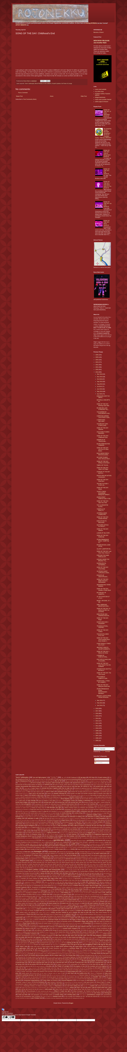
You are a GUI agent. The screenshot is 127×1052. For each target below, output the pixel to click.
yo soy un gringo (68, 996)
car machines (91, 804)
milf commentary (42, 883)
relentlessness (29, 917)
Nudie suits (21, 896)
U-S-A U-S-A (81, 978)
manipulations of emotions (34, 880)
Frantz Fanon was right (104, 836)
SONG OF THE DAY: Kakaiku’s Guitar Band (104, 589)
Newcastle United (96, 892)
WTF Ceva (82, 994)
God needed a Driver (77, 842)
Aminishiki (45, 786)
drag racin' (78, 822)
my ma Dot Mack (46, 889)
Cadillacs (46, 804)
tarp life (104, 952)
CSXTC (51, 815)
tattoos (110, 952)
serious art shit (92, 930)
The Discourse (19, 957)
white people (48, 989)
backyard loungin (62, 791)
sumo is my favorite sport (38, 948)
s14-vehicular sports (81, 925)
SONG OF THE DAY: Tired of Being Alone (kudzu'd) (107, 153)
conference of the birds (99, 811)
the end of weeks (51, 957)
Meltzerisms (52, 882)
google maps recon (31, 844)
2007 (97, 735)
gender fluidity (82, 840)
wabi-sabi (67, 984)
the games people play (95, 959)
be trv (25, 793)
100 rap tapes (82, 777)
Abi (85, 782)
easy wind (101, 823)
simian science (107, 934)
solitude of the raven (86, 939)
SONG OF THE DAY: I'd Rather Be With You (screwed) (103, 610)
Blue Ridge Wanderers (25, 798)
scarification (52, 926)
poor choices (19, 907)
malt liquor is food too (67, 878)
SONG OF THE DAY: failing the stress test (103, 685)
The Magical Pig (83, 964)
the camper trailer (57, 955)
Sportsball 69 (43, 942)
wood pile (81, 993)
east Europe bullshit (91, 823)
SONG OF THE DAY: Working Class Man (103, 404)
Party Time (58, 899)
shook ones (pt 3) (62, 933)
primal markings (100, 907)
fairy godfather (19, 831)
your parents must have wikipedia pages (54, 998)
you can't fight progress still (105, 996)
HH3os (73, 849)
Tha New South (95, 953)
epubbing (49, 827)
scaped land (42, 926)
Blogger (71, 1003)
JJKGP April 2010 (69, 860)
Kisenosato (69, 867)
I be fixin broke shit (71, 853)
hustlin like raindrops (49, 853)
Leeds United (108, 871)
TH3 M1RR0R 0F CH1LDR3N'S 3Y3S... (103, 412)
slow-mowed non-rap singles (59, 937)
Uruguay (82, 980)
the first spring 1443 (80, 959)
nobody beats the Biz (79, 894)
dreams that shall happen (31, 823)
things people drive (72, 971)
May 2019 (100, 391)
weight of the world (26, 987)
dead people (63, 816)
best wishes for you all (83, 795)
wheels (72, 987)
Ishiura (105, 858)
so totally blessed (57, 939)
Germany (18, 842)
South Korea (85, 941)
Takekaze (77, 952)
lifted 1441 (50, 873)
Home (51, 96)
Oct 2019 (99, 379)
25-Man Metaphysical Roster (24, 781)
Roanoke (21, 921)
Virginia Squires (33, 984)
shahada (84, 932)
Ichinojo (38, 857)
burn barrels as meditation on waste (101, 800)
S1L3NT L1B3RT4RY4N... (104, 549)
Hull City (28, 853)
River (95, 919)
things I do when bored (81, 969)
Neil (23, 892)
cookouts (109, 811)
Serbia (84, 930)
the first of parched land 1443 (29, 959)
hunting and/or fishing (36, 853)
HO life (110, 849)
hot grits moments (100, 851)
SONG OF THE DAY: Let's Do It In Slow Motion (102, 449)
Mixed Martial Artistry (94, 884)
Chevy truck (41, 807)
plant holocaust (75, 903)
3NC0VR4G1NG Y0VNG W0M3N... (104, 585)
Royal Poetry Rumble (29, 923)
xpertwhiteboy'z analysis (94, 994)
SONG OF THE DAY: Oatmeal (102, 428)
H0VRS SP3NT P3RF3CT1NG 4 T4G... (104, 497)
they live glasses (53, 969)
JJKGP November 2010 (46, 866)
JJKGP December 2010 (24, 862)
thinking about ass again (87, 971)
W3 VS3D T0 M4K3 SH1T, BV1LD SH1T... (104, 458)
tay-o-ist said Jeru (22, 953)
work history (97, 993)
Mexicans (18, 884)
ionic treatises (94, 858)
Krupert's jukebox (56, 83)
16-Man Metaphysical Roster (37, 779)
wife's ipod (102, 989)
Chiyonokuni (107, 807)
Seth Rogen (18, 932)
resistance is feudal (52, 917)
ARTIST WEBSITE (21, 25)
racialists (78, 910)
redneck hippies (100, 916)
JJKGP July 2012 (33, 864)
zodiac (81, 998)
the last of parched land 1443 (58, 962)
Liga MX (76, 873)
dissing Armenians (91, 820)
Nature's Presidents (100, 891)
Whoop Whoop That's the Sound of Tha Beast (85, 989)
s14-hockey (40, 925)
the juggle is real (76, 960)
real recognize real (21, 916)
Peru (81, 901)
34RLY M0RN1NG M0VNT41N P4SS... (103, 605)
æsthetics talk (96, 782)
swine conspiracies (94, 950)
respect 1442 (84, 918)
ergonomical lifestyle (58, 827)
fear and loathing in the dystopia (67, 831)
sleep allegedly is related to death (102, 935)
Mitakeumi (83, 883)
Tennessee (60, 953)
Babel (29, 791)
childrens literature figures (71, 807)
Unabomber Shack (91, 978)
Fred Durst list (19, 838)
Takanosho (64, 952)
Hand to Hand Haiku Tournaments (24, 847)
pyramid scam (56, 910)
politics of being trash (90, 905)
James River (48, 860)
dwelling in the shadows (75, 824)
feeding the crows (81, 831)
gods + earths (88, 842)
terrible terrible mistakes (70, 953)
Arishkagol (25, 790)
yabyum (49, 996)
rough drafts (18, 923)
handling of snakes (40, 847)
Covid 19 (88, 813)
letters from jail (30, 873)
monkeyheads (37, 885)
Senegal (54, 930)
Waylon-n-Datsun (48, 985)
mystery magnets (22, 891)
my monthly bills (56, 889)
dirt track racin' (42, 820)
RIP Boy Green (88, 919)
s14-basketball (87, 923)
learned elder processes (49, 871)
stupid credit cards (35, 946)
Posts (97, 759)
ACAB (89, 782)
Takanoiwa (57, 952)
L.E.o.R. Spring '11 (89, 869)
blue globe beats (99, 797)
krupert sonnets (20, 869)
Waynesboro (58, 986)
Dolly (108, 820)
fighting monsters (52, 832)
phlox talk (95, 901)
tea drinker (31, 953)
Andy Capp (27, 788)
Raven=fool (30, 914)
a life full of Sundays (35, 783)
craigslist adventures (97, 813)
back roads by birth (38, 791)
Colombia (53, 811)
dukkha (65, 823)
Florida (27, 834)
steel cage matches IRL (95, 942)
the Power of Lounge (66, 83)
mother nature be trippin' (92, 885)
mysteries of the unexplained (104, 889)
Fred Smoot (28, 838)
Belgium (48, 795)
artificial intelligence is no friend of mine (45, 790)
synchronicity (26, 952)
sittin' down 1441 (60, 935)
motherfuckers (105, 885)
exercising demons (56, 829)
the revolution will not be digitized (97, 966)
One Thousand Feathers (48, 898)
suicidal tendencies (103, 946)
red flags (78, 916)
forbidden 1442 (62, 836)
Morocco (55, 885)
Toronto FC (74, 975)
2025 (97, 357)
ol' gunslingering (94, 896)
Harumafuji (50, 847)
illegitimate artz (46, 857)
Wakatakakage (95, 984)
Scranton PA (58, 928)
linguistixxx (18, 875)
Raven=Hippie (39, 914)
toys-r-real (21, 977)
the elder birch (41, 957)
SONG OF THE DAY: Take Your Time (102, 501)
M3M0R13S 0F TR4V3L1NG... (102, 440)
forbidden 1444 (85, 836)
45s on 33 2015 (70, 781)
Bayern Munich (19, 793)
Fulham (110, 838)
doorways (43, 822)
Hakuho (99, 845)
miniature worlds (73, 884)
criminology (28, 815)
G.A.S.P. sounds (48, 840)
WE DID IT (85, 985)
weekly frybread (102, 985)
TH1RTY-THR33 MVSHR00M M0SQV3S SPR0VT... (103, 493)
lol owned (24, 876)
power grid (62, 907)
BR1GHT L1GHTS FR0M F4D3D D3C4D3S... (104, 696)
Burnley (86, 802)
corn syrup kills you (23, 813)
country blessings (66, 813)
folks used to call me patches (51, 834)
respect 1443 (94, 918)
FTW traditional (84, 838)
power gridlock (74, 907)
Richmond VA (65, 919)
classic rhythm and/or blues (80, 809)
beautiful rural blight (75, 793)
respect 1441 (74, 918)
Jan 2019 (100, 705)
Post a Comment (23, 92)
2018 (97, 708)
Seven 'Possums (49, 932)
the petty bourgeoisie (39, 966)
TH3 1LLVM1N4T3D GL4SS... (102, 505)
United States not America (50, 980)
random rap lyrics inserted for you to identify (64, 912)
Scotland (38, 928)
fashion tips (47, 831)
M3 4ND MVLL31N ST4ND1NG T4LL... (103, 408)
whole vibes (68, 989)
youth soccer (67, 998)
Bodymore (56, 798)
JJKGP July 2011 (22, 864)
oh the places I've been (61, 896)
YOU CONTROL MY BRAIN (23, 998)
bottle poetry (22, 800)
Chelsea (33, 807)
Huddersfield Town (20, 853)
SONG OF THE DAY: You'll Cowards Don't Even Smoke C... (103, 639)
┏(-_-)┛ (64, 777)
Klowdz (88, 867)
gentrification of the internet (95, 840)
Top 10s (68, 975)
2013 (97, 721)
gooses (40, 844)
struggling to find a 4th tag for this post (71, 944)
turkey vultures (55, 978)
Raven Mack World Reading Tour (101, 912)
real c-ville (79, 914)
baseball (90, 791)
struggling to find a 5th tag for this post (98, 944)
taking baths (84, 952)
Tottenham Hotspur (83, 975)
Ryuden (57, 923)
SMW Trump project (27, 939)
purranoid (47, 910)
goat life (66, 842)
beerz (26, 795)
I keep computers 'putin (56, 855)
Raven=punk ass (59, 914)
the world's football (100, 968)
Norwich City (99, 894)
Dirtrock (75, 820)
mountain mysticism (21, 887)
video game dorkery (89, 982)
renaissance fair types (39, 917)
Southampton (93, 941)
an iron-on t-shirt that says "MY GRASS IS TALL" (79, 786)
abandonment (76, 783)
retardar (36, 919)
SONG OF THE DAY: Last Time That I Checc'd (104, 552)
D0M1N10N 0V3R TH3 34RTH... (103, 396)
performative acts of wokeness (57, 901)
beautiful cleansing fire (60, 793)
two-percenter (73, 978)
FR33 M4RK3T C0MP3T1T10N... (102, 677)
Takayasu (70, 952)
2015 (97, 716)
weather (92, 986)
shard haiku (92, 932)
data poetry (45, 816)
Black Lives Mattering (52, 797)
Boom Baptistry (65, 798)
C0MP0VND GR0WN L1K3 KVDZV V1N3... (103, 416)
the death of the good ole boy (86, 955)
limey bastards (106, 873)
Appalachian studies (98, 788)
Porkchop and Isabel (36, 907)
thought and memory (99, 971)
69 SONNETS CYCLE (93, 781)
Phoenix (102, 901)
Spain (17, 942)
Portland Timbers (47, 907)
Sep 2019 (100, 381)
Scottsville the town (47, 928)
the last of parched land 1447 (98, 962)
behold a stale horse (37, 795)
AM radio (107, 784)
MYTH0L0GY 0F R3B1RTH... (101, 593)
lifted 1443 (68, 873)
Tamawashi (97, 952)
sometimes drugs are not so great (30, 941)
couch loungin (55, 813)
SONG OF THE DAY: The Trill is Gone (104, 673)
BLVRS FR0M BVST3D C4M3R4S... (103, 444)
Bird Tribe (41, 797)
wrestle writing (59, 994)
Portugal (55, 907)
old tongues (23, 898)
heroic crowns (59, 849)
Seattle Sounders (91, 928)
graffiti (73, 844)
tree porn (109, 977)
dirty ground (82, 820)
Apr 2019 (99, 394)
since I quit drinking (23, 935)
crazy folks (106, 813)
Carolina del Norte (20, 806)
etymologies (68, 827)
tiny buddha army (82, 973)
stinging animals (21, 944)
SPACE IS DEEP (104, 941)
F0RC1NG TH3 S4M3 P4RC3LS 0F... (103, 556)
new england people (45, 892)
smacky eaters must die (90, 937)
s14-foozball (32, 925)
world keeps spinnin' (47, 994)
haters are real (59, 847)
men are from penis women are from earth (68, 882)
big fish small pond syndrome (28, 797)
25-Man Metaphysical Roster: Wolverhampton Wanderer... (103, 691)
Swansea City (78, 950)
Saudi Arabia (33, 926)
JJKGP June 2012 (69, 864)
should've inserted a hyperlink (86, 933)
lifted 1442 (59, 873)
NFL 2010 (18, 894)
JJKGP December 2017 (39, 862)
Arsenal (32, 790)
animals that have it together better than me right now (57, 788)
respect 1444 (105, 918)
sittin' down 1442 (72, 935)
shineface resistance (31, 934)
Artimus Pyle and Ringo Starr (64, 790)
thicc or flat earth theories (66, 969)
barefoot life (74, 791)
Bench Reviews (39, 83)
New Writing (64, 892)
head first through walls (99, 847)
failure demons (105, 829)
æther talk (103, 782)
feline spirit (109, 831)
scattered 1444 (95, 926)
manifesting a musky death (103, 878)
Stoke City (29, 944)
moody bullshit (47, 885)
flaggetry (90, 832)
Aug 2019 (100, 384)
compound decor (70, 811)
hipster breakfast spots (93, 849)
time (64, 973)
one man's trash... (33, 898)
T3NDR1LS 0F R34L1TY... (101, 509)
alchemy (47, 784)
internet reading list (58, 858)
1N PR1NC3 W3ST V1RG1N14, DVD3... (103, 572)
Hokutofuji (19, 851)
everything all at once (96, 827)
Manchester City (79, 878)
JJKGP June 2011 (57, 864)
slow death (21, 937)
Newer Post (19, 96)
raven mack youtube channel (103, 99)
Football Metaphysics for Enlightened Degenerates (94, 834)
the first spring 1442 (66, 959)
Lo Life (105, 875)
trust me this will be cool (32, 978)
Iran (101, 858)
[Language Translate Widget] (104, 748)
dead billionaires (54, 816)
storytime (36, 944)
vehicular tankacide (77, 982)
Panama (52, 899)
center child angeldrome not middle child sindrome (64, 806)
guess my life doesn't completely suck (58, 845)
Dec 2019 (100, 374)
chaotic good (103, 806)
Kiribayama (62, 867)
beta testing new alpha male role (98, 795)
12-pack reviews (102, 777)
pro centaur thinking (30, 908)
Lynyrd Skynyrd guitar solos (102, 876)
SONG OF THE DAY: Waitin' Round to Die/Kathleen (102, 581)
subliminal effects (91, 946)
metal (83, 882)
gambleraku (58, 840)
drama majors (87, 822)
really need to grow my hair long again (36, 916)
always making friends (98, 784)
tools (63, 975)
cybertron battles (92, 815)
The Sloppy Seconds (31, 968)
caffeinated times (55, 804)
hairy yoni (92, 845)
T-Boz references (35, 952)
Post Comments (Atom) (29, 99)
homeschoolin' (53, 851)
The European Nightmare (69, 957)
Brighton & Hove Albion (50, 800)
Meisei (45, 882)
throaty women (25, 973)
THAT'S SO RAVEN (29, 955)
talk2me (91, 952)
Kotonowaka (94, 867)
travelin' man (97, 977)
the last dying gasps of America (92, 961)
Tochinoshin (99, 973)
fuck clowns (93, 838)
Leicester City (20, 873)
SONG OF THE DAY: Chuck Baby (102, 568)
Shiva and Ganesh (44, 933)
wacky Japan (75, 984)
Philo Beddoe (88, 901)
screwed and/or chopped (70, 928)
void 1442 (42, 984)
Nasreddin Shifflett (64, 891)
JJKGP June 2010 (45, 864)
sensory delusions (63, 930)
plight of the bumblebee (54, 905)
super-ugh (85, 948)
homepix (38, 851)
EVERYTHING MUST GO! (30, 829)
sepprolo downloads (75, 930)
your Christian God (36, 998)
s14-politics (56, 925)
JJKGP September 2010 (89, 866)
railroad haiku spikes (90, 910)
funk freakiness (20, 840)
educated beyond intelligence (26, 825)
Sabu (89, 925)
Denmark (77, 818)
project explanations (42, 908)
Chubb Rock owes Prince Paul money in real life (42, 809)
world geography (35, 994)
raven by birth (85, 912)
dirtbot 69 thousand (54, 820)
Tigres (59, 973)
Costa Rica (47, 813)
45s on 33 (58, 781)
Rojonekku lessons (67, 921)
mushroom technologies (47, 887)
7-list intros (102, 781)
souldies (78, 941)
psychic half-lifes (92, 908)
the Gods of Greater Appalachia (25, 960)
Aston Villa (94, 790)
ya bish (43, 996)
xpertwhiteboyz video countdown (32, 996)
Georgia (108, 840)
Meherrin (38, 882)
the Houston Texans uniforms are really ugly (59, 960)
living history (85, 875)
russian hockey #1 (48, 923)
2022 (97, 364)
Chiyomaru (99, 807)
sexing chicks (75, 932)
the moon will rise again (97, 964)
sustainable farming (42, 950)
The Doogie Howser (31, 957)
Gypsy (85, 845)
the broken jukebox (43, 955)
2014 (97, 718)
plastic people (41, 905)
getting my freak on (27, 842)
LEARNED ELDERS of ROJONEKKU (68, 871)
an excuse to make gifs (55, 786)
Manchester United (90, 878)
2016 (97, 713)
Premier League (88, 907)
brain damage (32, 800)
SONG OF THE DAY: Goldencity (102, 536)
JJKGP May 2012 (32, 866)
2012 (97, 723)
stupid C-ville (23, 946)
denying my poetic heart (87, 818)
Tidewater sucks (52, 973)
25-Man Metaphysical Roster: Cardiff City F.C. (103, 541)
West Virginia (65, 987)
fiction (44, 832)
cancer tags (83, 804)
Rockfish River (28, 921)
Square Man (57, 942)
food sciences (73, 834)
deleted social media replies (57, 818)
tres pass (21, 978)
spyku (50, 942)
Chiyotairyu (25, 809)
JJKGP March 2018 (93, 864)
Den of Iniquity (69, 818)
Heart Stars (40, 849)
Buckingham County (69, 800)
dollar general (101, 820)
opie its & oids (92, 898)
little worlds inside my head (42, 875)
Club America (25, 811)
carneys (107, 804)
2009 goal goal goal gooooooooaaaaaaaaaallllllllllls (69, 779)
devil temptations (101, 818)
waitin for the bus (85, 984)
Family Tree (37, 831)
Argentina (18, 790)
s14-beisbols (97, 923)
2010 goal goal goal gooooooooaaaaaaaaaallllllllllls (97, 779)
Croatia (35, 815)
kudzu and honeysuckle (52, 869)
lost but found (42, 876)
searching (83, 928)
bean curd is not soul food (36, 793)
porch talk (27, 907)
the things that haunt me (68, 968)
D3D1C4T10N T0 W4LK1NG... (101, 521)
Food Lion (63, 834)
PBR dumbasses (83, 899)
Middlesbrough (27, 883)
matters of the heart (103, 880)
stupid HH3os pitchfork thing (64, 946)
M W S (17, 878)
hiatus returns (81, 849)
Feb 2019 (100, 703)
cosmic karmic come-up (37, 813)
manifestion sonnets (21, 880)
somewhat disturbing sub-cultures (51, 941)
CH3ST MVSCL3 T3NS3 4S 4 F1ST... (103, 644)
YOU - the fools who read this (89, 996)
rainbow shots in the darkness (28, 912)
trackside (44, 977)
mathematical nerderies (88, 880)
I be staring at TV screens (30, 855)
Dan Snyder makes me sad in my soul (31, 816)
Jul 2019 (99, 386)
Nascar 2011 (54, 891)
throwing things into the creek (39, 973)
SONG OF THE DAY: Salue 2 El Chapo (102, 468)
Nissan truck (45, 894)
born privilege (76, 798)
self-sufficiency (38, 930)
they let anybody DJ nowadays (39, 969)
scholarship (19, 928)
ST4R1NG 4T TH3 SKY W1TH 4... (103, 472)
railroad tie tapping (105, 910)
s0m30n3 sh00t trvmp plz (67, 923)
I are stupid (60, 853)
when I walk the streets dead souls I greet (100, 987)
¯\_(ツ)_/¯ (53, 777)
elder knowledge (62, 825)
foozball (39, 836)
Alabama (40, 784)
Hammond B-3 (106, 845)
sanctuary (103, 925)
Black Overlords (63, 797)
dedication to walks (33, 818)
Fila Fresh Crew (63, 832)
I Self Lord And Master (70, 855)
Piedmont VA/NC (32, 903)
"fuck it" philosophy (29, 83)
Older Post (84, 96)
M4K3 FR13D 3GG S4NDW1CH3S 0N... (103, 614)
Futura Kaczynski (30, 840)
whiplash (41, 989)
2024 (97, 359)
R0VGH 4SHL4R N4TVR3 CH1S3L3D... (104, 476)
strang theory (55, 944)
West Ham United (55, 987)
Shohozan (52, 933)
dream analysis (98, 822)
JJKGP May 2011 (20, 866)
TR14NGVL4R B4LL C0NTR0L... (102, 626)
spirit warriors (24, 942)
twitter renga (64, 978)
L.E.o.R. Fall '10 (77, 869)
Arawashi (108, 788)
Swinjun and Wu (105, 950)
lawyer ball (27, 871)
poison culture (72, 905)
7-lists (109, 781)
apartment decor (86, 788)
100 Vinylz (92, 777)
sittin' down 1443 (85, 935)
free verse (43, 838)
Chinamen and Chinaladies (87, 807)
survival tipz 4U (30, 950)
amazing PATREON (91, 23)
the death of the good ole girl (103, 955)
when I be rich (81, 987)
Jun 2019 (100, 389)
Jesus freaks (58, 860)
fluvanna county (36, 834)
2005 (97, 740)
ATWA (100, 790)
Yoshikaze (77, 996)
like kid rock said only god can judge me (91, 873)
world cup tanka (23, 994)
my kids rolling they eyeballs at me (32, 889)
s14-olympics (48, 925)
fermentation (38, 832)
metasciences (92, 882)
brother (59, 800)
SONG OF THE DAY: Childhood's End (102, 436)
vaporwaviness (68, 982)
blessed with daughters (88, 797)
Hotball (108, 851)
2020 (97, 369)
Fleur (109, 832)
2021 (97, 367)
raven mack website (100, 89)
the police (49, 966)
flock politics (19, 834)
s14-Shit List (64, 925)
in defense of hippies (92, 857)
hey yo (67, 849)
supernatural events (96, 948)
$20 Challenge (72, 777)
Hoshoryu (92, 851)
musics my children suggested (64, 887)
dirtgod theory (65, 820)
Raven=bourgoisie (20, 914)
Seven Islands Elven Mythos (62, 932)
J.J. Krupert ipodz (23, 860)
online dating (77, 898)
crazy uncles (19, 815)
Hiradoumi (104, 849)
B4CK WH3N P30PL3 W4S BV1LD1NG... (103, 454)
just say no (35, 867)
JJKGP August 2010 (93, 860)
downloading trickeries (67, 822)
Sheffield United (102, 932)
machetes (23, 878)
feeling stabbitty (99, 831)
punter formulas (19, 910)
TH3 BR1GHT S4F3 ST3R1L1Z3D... (102, 424)
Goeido (96, 842)
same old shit (96, 925)
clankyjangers (68, 809)
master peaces (58, 880)
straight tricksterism (45, 944)
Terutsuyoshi (86, 953)
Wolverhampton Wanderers (43, 993)
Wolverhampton (31, 993)
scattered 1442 (73, 926)
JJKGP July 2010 (107, 862)
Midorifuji (34, 883)
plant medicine (94, 903)
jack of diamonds (38, 860)
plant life (84, 903)
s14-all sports (78, 923)
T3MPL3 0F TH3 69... (103, 465)
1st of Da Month (50, 779)
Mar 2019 (100, 700)
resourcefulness (64, 917)
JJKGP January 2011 (81, 862)
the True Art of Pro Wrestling (84, 968)
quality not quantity (69, 910)
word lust (88, 993)
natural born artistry (87, 891)
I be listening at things (85, 853)
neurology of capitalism (32, 892)
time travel (71, 973)
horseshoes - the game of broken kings (77, 851)
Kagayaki (42, 867)
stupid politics (79, 946)
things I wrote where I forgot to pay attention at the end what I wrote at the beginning (43, 971)
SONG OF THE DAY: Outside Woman (102, 517)
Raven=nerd (49, 914)
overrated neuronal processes (39, 899)
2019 (97, 372)
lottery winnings (53, 876)
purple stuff (39, 910)
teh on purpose (52, 953)
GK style (42, 842)
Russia (40, 923)
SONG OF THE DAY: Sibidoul (102, 529)
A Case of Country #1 (23, 782)
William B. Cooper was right (62, 991)
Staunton (85, 942)
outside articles (25, 899)
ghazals (36, 842)
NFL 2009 (106, 892)
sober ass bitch (68, 939)
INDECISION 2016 (104, 857)
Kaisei (47, 867)
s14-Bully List (105, 923)
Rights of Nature (76, 919)
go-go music (59, 842)
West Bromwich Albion (44, 987)
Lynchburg (90, 876)
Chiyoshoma (18, 809)
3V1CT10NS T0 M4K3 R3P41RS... (103, 432)
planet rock (65, 903)
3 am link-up (42, 781)
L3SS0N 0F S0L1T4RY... (104, 533)
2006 (97, 738)
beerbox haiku (19, 795)
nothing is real (107, 894)
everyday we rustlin (84, 827)
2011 (97, 726)
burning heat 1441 (36, 802)
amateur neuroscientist (22, 786)
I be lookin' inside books (100, 853)
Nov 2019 (100, 376)
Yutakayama (75, 998)
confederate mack (85, 811)
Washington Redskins (29, 985)
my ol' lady (67, 889)
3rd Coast (50, 781)
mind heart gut (61, 884)
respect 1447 (19, 919)
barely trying (82, 791)
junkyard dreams (103, 866)
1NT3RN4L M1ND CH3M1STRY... (102, 513)
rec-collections (67, 916)
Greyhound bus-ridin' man (37, 845)
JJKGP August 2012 (106, 860)
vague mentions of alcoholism (54, 982)
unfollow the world (102, 978)
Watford (40, 985)
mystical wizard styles (34, 891)
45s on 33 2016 (80, 781)
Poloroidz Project (104, 905)
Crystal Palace (43, 815)
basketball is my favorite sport (101, 791)
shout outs (98, 933)
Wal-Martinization (104, 984)
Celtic (48, 806)
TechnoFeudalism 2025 (41, 953)
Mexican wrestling (104, 882)
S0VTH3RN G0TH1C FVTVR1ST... (103, 525)
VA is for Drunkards (38, 982)
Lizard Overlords (96, 875)
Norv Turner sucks (90, 894)
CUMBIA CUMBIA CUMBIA (62, 815)
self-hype (28, 930)
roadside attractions (105, 919)
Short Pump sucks (72, 933)
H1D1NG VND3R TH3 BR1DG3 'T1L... (103, 560)
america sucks (35, 786)
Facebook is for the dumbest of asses (90, 829)
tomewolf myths (45, 975)
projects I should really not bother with (62, 908)
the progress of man (79, 966)
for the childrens (47, 83)
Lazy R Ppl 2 (36, 871)
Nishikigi (39, 894)
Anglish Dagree (35, 788)
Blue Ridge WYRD (37, 798)
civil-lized (59, 809)
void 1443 (50, 984)
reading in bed (70, 914)
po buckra (64, 905)
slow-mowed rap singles (75, 937)
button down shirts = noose (97, 802)
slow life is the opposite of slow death (38, 937)
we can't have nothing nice (72, 986)
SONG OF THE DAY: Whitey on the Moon (103, 462)
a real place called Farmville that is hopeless (57, 783)
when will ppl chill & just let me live (27, 989)
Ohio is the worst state (77, 896)
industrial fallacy (20, 859)
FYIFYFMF (38, 840)
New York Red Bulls (85, 892)
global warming (49, 842)
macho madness (33, 878)
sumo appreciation (21, 948)
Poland (80, 905)
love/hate (75, 876)
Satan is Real (24, 926)
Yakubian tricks (57, 996)
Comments (98, 762)
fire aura (83, 832)
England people (36, 827)
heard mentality (31, 849)
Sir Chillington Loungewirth (46, 935)
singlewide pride (33, 935)
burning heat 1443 (62, 802)
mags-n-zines (54, 878)
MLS (104, 883)
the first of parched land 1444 (49, 959)
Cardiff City (100, 804)
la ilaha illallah (100, 869)
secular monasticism (102, 928)
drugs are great (55, 824)
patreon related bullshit (69, 900)
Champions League (92, 806)
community (60, 811)
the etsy (59, 957)
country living (78, 813)
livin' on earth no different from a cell (68, 875)
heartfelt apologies (49, 849)
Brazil (40, 800)
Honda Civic (63, 851)
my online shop (99, 91)
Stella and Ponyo (107, 942)
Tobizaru (92, 973)
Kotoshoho (101, 867)
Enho (43, 827)
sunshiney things (74, 948)
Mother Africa (78, 885)
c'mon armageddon (26, 804)
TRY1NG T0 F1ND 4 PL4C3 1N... (102, 484)
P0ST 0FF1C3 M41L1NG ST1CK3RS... (104, 660)
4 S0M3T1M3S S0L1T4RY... (101, 420)
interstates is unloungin (82, 858)
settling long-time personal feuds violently (33, 932)
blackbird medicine (74, 797)
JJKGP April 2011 (80, 860)
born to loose (85, 798)
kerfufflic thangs (54, 867)
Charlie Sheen (26, 807)
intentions (39, 858)
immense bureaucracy (60, 857)
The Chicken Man (71, 955)
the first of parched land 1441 (86, 957)
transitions (71, 977)
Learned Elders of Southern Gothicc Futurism (91, 871)
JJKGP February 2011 (53, 862)
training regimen (52, 977)
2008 (97, 733)
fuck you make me (102, 838)
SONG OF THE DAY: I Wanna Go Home (103, 652)
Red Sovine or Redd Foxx (88, 916)
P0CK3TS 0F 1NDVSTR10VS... (102, 576)
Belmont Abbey (56, 795)
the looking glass (73, 964)
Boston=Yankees (95, 798)
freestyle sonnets (53, 838)
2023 (97, 362)
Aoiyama (77, 788)
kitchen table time (79, 867)
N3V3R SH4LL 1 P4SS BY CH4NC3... (103, 681)
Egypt (54, 825)
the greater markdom (40, 960)
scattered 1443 (84, 926)
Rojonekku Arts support (54, 921)
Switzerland (19, 952)
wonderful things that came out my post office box (63, 993)
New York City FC (75, 892)
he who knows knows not (85, 847)
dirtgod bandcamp (100, 97)
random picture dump (44, 912)
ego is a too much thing (44, 825)
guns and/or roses (76, 845)
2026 (97, 355)
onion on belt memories (63, 898)
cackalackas (38, 804)
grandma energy (84, 844)
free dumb (35, 838)
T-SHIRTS (43, 952)
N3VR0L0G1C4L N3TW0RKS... (101, 564)
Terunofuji (79, 953)
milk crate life (51, 883)
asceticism (87, 790)
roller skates (100, 921)
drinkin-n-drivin (45, 823)
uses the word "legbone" (101, 980)
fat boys (55, 831)
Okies (86, 896)
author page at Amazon (101, 101)
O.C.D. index (40, 896)
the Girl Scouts (108, 959)
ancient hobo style (101, 786)
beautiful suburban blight (89, 793)
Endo (28, 827)
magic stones (43, 878)
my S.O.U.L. (92, 889)
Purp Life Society (29, 910)
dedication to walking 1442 (95, 816)
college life (45, 811)
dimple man (34, 820)
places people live (54, 903)
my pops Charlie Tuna (79, 889)
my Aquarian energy (77, 887)
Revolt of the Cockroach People (49, 919)
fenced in (19, 832)
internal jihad (47, 859)
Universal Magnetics (67, 980)
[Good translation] (5, 1017)
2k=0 (36, 781)
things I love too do (94, 969)
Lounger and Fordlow (65, 876)
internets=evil (69, 859)
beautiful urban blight (103, 793)
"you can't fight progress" (40, 777)
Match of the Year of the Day (72, 880)
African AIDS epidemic (30, 784)
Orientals (101, 898)
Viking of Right (100, 982)
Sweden (85, 950)
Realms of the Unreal (54, 916)
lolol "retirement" (32, 876)
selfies (47, 930)
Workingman (107, 993)
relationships (19, 918)
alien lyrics (55, 784)
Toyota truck (108, 975)
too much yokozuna (56, 975)
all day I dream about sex (66, 784)
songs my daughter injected (68, 941)
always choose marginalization (83, 784)
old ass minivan (104, 896)
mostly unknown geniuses (65, 885)
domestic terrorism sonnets (32, 822)
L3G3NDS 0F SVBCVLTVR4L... (102, 656)
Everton (75, 827)
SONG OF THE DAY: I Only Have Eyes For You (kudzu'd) (107, 185)
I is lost (44, 855)
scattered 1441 (62, 926)
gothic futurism (49, 844)
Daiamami (104, 815)
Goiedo (101, 842)
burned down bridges (22, 802)
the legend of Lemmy (61, 964)
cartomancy (29, 806)
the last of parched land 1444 (78, 962)
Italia (110, 858)
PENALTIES (91, 899)
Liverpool (54, 875)
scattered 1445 (106, 926)
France (94, 836)
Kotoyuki (108, 867)
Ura (77, 980)
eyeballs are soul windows (70, 829)
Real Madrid (98, 914)
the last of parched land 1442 (39, 962)
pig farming (42, 903)
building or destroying (84, 800)
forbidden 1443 (73, 836)
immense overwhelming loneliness (77, 857)
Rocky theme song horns (40, 921)
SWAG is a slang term (67, 950)
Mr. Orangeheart (34, 887)
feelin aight (90, 831)
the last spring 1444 (47, 964)
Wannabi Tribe (19, 985)
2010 (97, 728)
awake (17, 791)
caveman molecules (39, 806)
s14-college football (21, 925)
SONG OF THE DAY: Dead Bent (102, 480)
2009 (97, 730)
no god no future (66, 894)
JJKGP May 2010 (104, 864)
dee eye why (45, 818)
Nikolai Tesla (31, 894)
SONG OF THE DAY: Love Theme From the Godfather (104, 665)
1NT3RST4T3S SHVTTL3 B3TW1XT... (104, 669)
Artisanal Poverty (78, 790)
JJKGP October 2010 (75, 866)
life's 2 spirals (40, 873)
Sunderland (64, 948)
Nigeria (24, 894)
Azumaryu (23, 791)
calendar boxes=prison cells (69, 804)
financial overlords (73, 832)
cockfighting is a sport (35, 811)
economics (108, 824)
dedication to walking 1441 (77, 816)
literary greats (29, 875)
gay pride (73, 840)
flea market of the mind (100, 832)
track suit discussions (33, 977)
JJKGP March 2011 (82, 864)
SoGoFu (76, 939)
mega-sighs (19, 882)
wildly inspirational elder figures (45, 991)
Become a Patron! (99, 32)
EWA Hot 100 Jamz (42, 829)
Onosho (85, 898)
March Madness (47, 880)
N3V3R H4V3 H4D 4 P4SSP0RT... (102, 622)
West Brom (34, 987)
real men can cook (107, 914)
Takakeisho (50, 952)
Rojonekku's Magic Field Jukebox (84, 921)
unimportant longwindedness (32, 980)
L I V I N (67, 869)
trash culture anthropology (83, 977)
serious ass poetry (103, 930)
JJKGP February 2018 (67, 862)
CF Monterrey (82, 806)
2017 (97, 711)
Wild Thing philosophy (29, 991)
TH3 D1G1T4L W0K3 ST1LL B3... (103, 634)
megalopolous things (29, 882)
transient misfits (63, 977)
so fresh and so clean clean (42, 939)
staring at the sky (72, 943)
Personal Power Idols (72, 901)
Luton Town (83, 876)
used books (90, 980)
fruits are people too (74, 838)
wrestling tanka (71, 994)
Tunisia (48, 978)
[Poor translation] (12, 1017)
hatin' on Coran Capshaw (71, 847)
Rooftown (107, 921)
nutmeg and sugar (30, 896)
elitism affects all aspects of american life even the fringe (86, 825)
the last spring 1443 (33, 964)
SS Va (63, 942)
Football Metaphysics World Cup (25, 836)
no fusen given (56, 894)
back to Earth (50, 791)
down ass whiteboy (53, 822)
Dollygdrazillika (19, 822)
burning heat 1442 (49, 802)
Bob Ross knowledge (47, 798)
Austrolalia (107, 790)
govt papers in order (62, 844)
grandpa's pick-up (95, 844)
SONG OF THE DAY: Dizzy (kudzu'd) (107, 223)
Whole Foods (58, 989)
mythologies (44, 891)
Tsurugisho (42, 978)
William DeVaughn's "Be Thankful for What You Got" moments (89, 991)
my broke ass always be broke (92, 887)
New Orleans (56, 892)
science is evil (29, 928)
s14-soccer (72, 925)
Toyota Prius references (97, 975)
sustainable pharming (55, 950)
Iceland (32, 857)
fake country (27, 831)
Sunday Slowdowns (54, 948)
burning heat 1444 (76, 802)
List (23, 875)
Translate (105, 751)
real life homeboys (88, 914)
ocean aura (49, 896)
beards (49, 793)
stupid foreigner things (47, 946)
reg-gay (108, 916)
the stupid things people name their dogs (48, 968)
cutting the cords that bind (78, 815)
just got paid (28, 867)
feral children (28, 832)
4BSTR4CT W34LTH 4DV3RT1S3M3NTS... (104, 648)
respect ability (29, 919)
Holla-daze (27, 851)
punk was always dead (104, 908)
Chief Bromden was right (53, 807)
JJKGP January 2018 (94, 862)
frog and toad (64, 838)
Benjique (74, 795)
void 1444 (59, 984)
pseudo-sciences (80, 908)
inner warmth (31, 858)
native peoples (75, 891)
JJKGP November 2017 (61, 866)
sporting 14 (33, 943)
